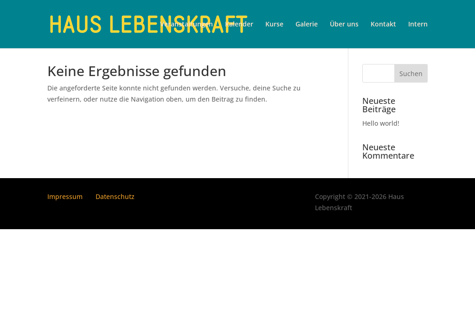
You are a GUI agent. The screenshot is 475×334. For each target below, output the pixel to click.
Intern (418, 24)
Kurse (274, 24)
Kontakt (383, 24)
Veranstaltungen (186, 24)
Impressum (65, 196)
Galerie (306, 24)
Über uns (344, 24)
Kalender (239, 24)
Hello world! (380, 123)
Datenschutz (115, 196)
